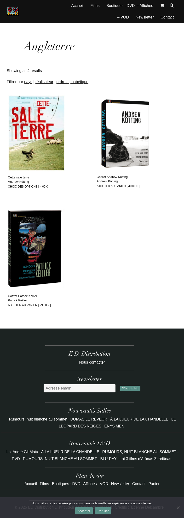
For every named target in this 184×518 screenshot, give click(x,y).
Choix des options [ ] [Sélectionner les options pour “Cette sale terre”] (28, 186)
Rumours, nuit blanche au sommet (38, 419)
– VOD (123, 17)
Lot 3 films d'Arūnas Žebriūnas (145, 459)
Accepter (84, 511)
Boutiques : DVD (120, 6)
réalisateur (44, 82)
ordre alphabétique (72, 82)
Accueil (77, 6)
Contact (167, 17)
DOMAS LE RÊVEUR (89, 419)
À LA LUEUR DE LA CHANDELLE (139, 419)
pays (28, 82)
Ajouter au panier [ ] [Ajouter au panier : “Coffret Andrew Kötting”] (118, 186)
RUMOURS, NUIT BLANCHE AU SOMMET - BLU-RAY (70, 459)
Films (94, 6)
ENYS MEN (114, 426)
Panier (153, 484)
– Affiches (145, 6)
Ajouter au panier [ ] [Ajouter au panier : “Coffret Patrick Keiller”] (29, 305)
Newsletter (145, 17)
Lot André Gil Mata (22, 452)
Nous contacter (92, 362)
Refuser (103, 511)
